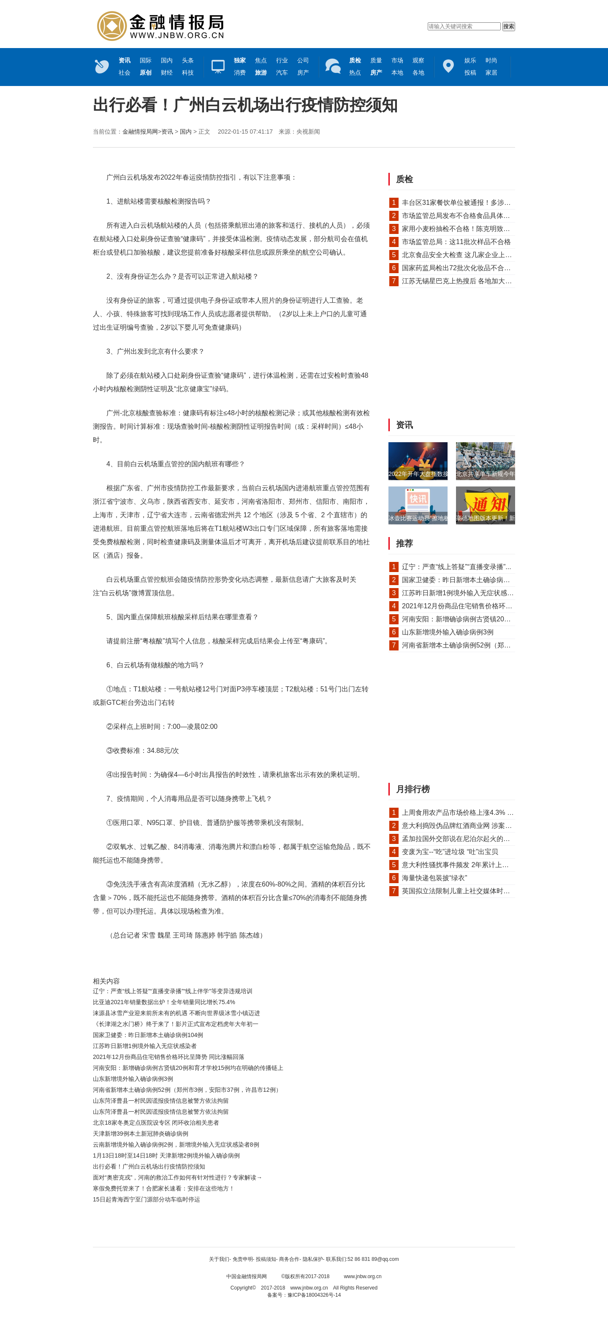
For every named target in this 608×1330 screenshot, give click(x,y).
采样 (228, 960)
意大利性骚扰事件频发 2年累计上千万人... (465, 864)
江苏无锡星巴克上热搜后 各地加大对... (460, 281)
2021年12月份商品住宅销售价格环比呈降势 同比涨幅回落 (168, 1056)
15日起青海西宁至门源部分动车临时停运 (146, 1199)
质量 (376, 60)
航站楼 (155, 960)
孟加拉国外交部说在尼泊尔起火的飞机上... (465, 838)
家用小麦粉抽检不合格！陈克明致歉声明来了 (469, 228)
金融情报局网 (140, 131)
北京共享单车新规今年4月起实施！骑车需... (513, 473)
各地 (418, 72)
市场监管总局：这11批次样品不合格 (456, 241)
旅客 (240, 960)
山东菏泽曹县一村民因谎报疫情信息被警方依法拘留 (161, 1100)
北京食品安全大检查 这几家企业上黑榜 (460, 254)
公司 (303, 60)
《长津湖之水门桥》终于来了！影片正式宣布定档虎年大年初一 (175, 1024)
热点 (355, 72)
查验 (169, 960)
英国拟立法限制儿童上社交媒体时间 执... (463, 891)
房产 (303, 72)
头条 (188, 60)
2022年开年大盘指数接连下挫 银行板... (439, 473)
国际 (146, 60)
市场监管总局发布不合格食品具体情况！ (463, 215)
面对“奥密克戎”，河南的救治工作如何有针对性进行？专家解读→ (177, 1177)
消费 (240, 72)
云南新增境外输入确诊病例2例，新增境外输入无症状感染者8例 (176, 1144)
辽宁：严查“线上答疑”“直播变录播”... (456, 566)
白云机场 (186, 960)
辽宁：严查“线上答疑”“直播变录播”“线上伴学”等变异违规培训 (172, 991)
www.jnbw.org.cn (362, 1276)
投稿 (470, 72)
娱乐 (470, 60)
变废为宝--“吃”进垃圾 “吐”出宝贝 (450, 851)
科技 (188, 72)
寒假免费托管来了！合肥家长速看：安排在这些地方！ (164, 1188)
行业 (282, 60)
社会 (124, 72)
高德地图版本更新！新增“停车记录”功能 (508, 518)
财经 (167, 72)
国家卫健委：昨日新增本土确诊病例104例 (148, 1035)
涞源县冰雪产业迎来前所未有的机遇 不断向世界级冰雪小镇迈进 (176, 1013)
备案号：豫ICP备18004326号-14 (304, 1295)
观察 (418, 60)
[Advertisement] (230, 1228)
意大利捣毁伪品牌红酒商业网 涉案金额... (463, 825)
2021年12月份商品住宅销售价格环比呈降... (467, 606)
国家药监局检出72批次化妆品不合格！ (460, 267)
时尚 (491, 60)
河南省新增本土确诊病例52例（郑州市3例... (468, 645)
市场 (397, 60)
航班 (216, 960)
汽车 (282, 72)
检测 (203, 960)
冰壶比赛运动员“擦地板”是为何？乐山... (440, 518)
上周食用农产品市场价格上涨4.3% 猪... (460, 812)
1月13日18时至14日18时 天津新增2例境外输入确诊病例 (166, 1155)
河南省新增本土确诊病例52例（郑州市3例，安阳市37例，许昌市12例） (187, 1089)
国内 (167, 60)
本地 (397, 72)
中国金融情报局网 (246, 1276)
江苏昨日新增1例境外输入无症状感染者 (145, 1046)
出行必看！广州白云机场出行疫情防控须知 (149, 1166)
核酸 (140, 960)
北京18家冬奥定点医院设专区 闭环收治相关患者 (156, 1122)
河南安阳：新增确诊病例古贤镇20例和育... (466, 619)
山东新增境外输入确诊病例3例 (133, 1078)
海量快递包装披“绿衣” (434, 877)
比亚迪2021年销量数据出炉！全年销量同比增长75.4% (164, 1002)
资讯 (167, 131)
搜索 (508, 26)
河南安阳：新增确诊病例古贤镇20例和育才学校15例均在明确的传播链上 (188, 1067)
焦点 (261, 60)
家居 (491, 72)
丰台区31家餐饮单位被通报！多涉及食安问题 (470, 202)
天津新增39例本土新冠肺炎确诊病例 (140, 1133)
